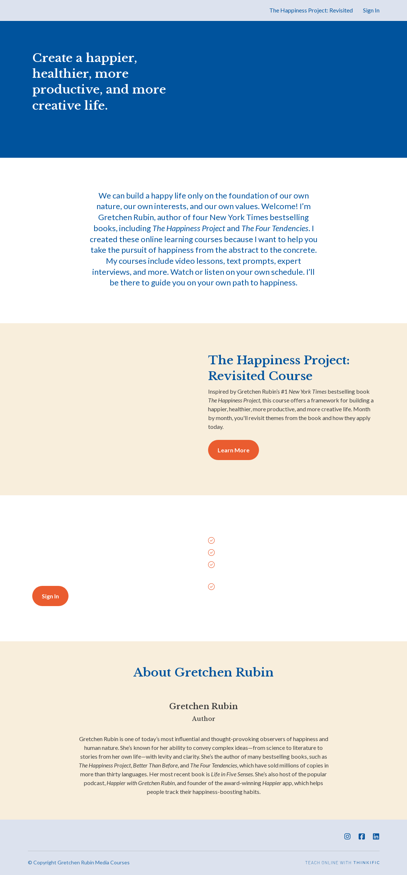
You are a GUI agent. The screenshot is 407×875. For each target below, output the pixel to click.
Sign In (371, 10)
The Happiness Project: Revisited (311, 10)
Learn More (233, 449)
